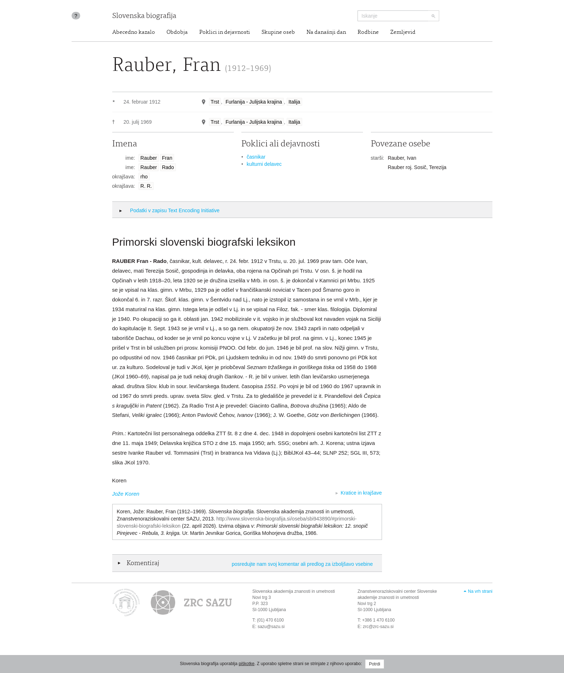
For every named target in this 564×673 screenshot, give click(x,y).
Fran (167, 158)
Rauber (148, 158)
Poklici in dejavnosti (224, 32)
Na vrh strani (480, 591)
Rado (168, 167)
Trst (215, 102)
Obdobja (177, 32)
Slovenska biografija (144, 16)
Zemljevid (402, 32)
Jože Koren (126, 494)
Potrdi (374, 664)
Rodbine (368, 32)
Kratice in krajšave (361, 493)
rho (143, 176)
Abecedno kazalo (133, 32)
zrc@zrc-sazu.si (378, 626)
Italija (294, 102)
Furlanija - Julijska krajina (254, 102)
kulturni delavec (264, 164)
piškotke (246, 663)
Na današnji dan (326, 32)
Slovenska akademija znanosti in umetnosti (294, 591)
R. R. (146, 186)
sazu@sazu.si (271, 626)
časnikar (256, 157)
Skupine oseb (278, 32)
